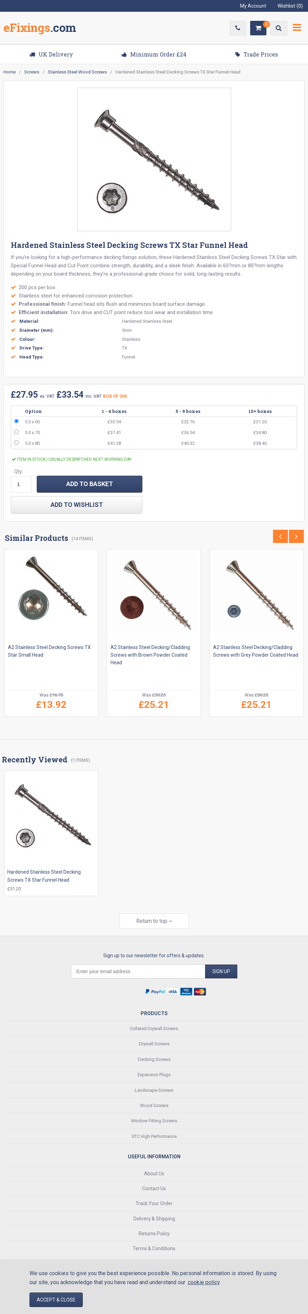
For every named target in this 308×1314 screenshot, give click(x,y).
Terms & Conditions (154, 1248)
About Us (154, 1173)
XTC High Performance (154, 1135)
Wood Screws (154, 1105)
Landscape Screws (154, 1089)
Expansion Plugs (154, 1074)
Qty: (18, 471)
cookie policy (204, 1282)
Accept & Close (56, 1300)
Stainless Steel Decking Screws (231, 257)
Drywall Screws (154, 1043)
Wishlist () (290, 6)
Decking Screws (154, 1059)
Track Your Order (154, 1203)
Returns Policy (154, 1233)
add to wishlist (77, 504)
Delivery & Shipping (154, 1218)
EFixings (39, 29)
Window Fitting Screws (154, 1120)
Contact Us (154, 1188)
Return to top (154, 920)
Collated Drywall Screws (154, 1028)
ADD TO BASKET (89, 483)
